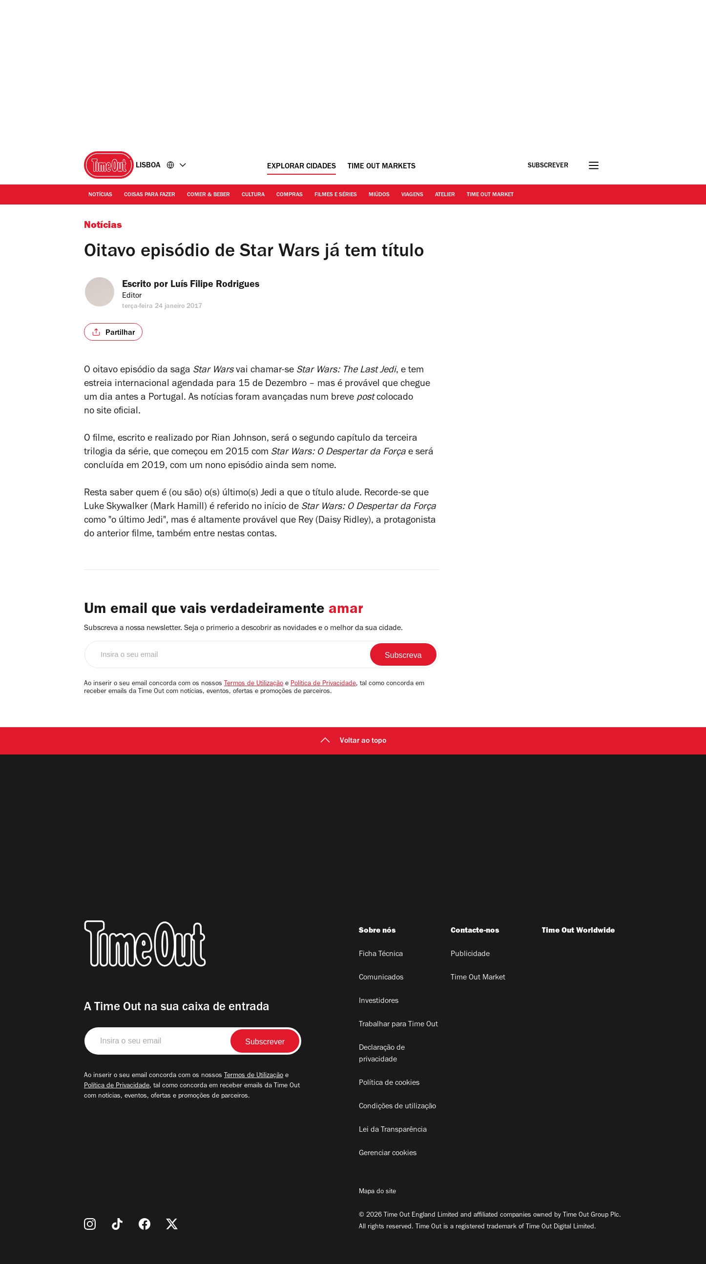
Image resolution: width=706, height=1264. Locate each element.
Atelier (445, 195)
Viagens (412, 195)
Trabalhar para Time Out (398, 1025)
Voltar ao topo (353, 741)
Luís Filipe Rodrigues (225, 285)
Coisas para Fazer (149, 195)
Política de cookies (389, 1083)
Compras (289, 195)
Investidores (378, 1001)
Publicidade (470, 954)
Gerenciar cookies (387, 1154)
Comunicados (381, 978)
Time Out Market (490, 195)
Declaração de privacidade (382, 1054)
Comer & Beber (208, 195)
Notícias (100, 195)
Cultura (253, 195)
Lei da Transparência (393, 1130)
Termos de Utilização (253, 684)
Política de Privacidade (323, 684)
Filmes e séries (335, 195)
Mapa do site (377, 1192)
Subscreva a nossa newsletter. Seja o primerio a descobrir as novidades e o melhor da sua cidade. (243, 628)
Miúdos (379, 195)
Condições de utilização (397, 1107)
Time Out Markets (381, 167)
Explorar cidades (301, 167)
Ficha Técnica (381, 954)
